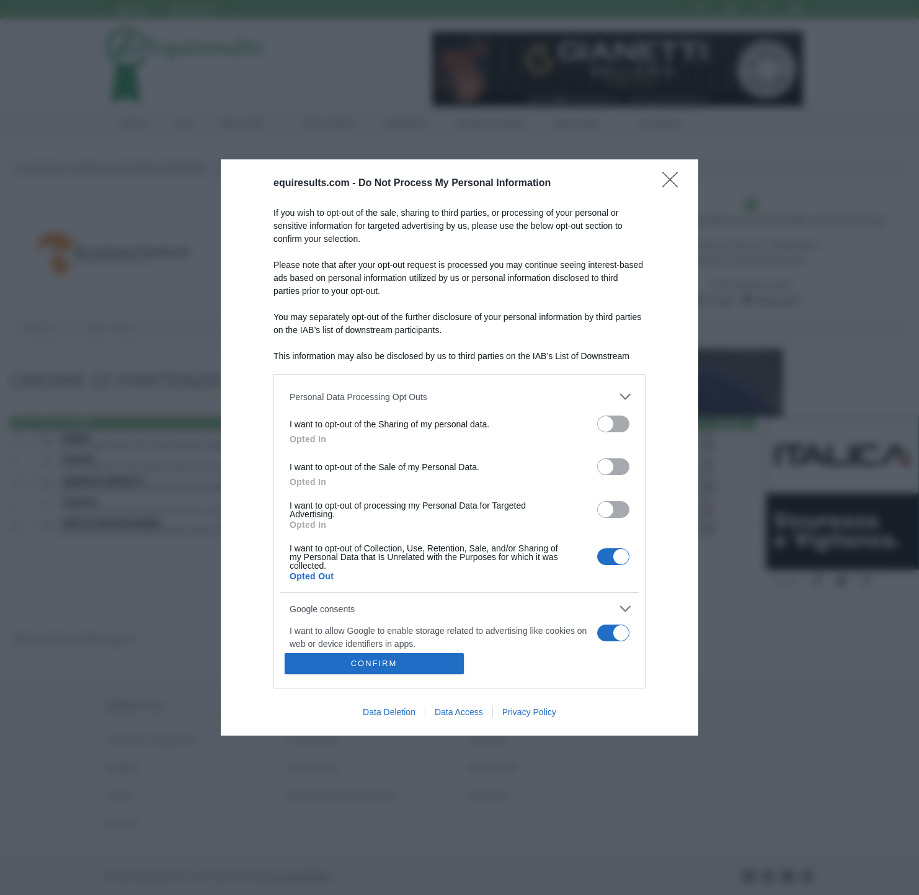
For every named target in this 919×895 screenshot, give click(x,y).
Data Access (459, 712)
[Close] (674, 183)
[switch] (613, 424)
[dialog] (459, 447)
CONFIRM (374, 663)
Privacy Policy (529, 712)
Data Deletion (389, 712)
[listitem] (459, 396)
